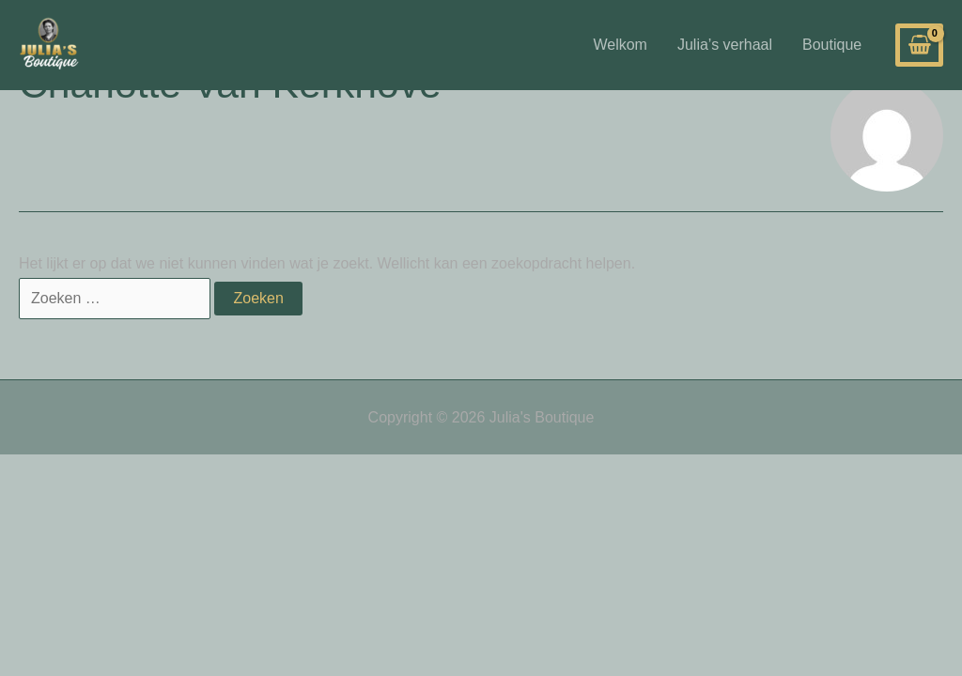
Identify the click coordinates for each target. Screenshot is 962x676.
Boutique (831, 45)
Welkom (620, 45)
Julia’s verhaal (724, 45)
